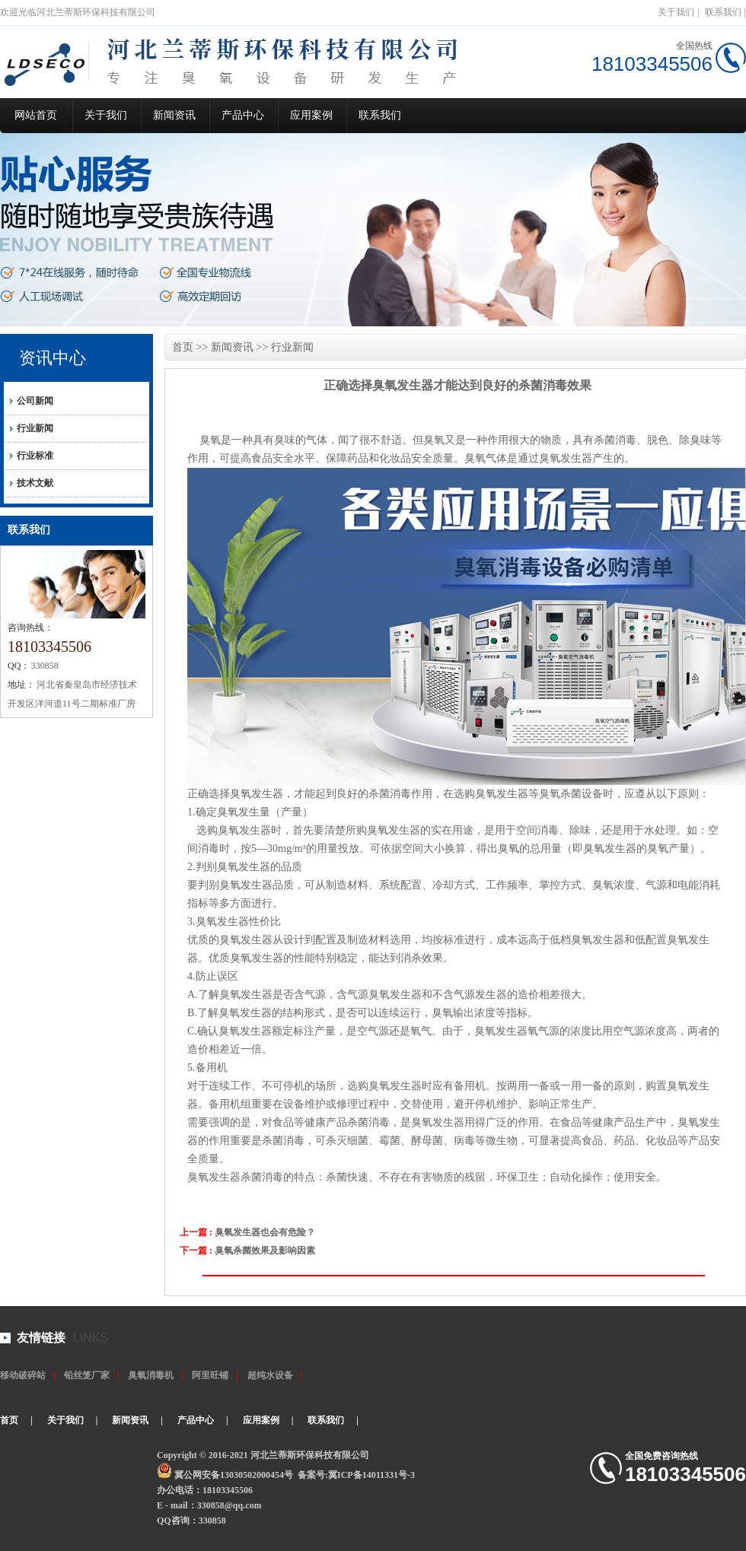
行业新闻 (35, 428)
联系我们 (723, 12)
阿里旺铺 (210, 1375)
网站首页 (35, 115)
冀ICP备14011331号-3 (371, 1475)
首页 (182, 347)
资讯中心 (52, 357)
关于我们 (676, 12)
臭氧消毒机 (151, 1375)
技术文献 (35, 483)
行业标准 (35, 455)
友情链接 (41, 1337)
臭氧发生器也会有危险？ (265, 1232)
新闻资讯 (174, 115)
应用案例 (311, 115)
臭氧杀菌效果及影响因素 (265, 1250)
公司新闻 (35, 401)
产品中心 (243, 115)
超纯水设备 (270, 1375)
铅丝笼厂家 (87, 1375)
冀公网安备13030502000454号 (233, 1475)
